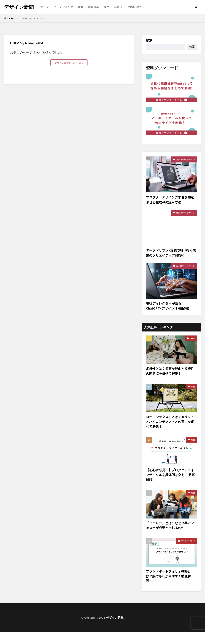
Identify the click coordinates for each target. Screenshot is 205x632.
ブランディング (63, 7)
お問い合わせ (136, 7)
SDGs (192, 338)
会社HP (119, 7)
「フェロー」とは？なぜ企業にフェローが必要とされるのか (170, 525)
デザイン (43, 7)
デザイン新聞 (19, 7)
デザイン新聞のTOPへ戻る (69, 62)
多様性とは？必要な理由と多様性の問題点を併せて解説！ (170, 371)
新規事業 (93, 7)
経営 (80, 7)
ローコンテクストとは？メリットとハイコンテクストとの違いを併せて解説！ (170, 421)
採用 (106, 7)
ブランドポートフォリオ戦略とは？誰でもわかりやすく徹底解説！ (168, 576)
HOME (11, 18)
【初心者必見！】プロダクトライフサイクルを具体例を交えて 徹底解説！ (170, 474)
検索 (149, 40)
